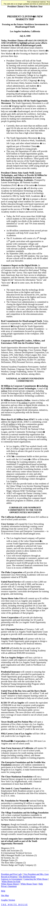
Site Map (5, 895)
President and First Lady (11, 874)
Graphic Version (8, 900)
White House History (10, 884)
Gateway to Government (11, 879)
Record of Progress (9, 876)
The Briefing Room (27, 876)
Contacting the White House (35, 879)
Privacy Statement (9, 886)
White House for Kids (11, 881)
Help (41, 884)
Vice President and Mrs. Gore (36, 874)
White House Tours (29, 884)
